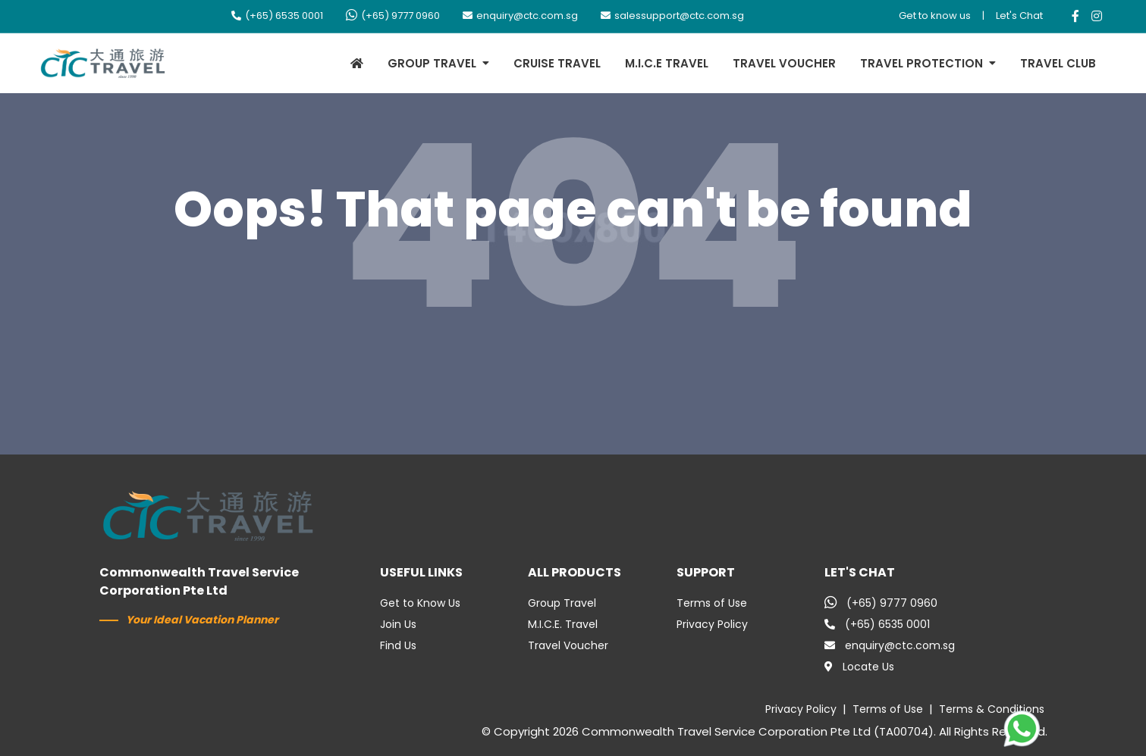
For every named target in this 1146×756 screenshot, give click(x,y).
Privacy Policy (712, 624)
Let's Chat (1019, 15)
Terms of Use (712, 603)
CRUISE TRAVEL (557, 63)
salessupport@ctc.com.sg (672, 15)
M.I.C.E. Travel (563, 624)
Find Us (398, 645)
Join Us (398, 624)
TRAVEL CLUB (1058, 63)
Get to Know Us (420, 603)
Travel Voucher (568, 645)
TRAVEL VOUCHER (784, 63)
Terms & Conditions (991, 709)
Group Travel (562, 603)
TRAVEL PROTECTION (921, 63)
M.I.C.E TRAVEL (666, 63)
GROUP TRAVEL (432, 63)
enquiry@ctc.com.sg (520, 15)
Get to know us (935, 15)
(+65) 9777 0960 (393, 15)
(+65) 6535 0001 (277, 15)
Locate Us (859, 666)
